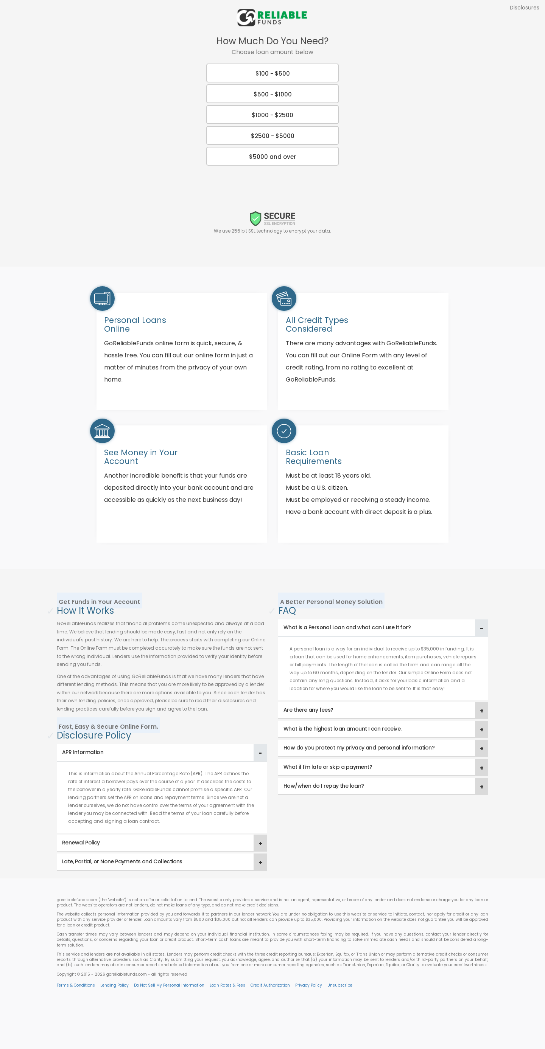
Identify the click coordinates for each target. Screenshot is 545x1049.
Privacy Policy (308, 985)
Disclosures (524, 7)
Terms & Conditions (76, 985)
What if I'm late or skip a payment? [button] (327, 767)
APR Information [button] (82, 752)
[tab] (162, 752)
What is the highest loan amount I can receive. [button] (342, 728)
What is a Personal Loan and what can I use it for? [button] (347, 627)
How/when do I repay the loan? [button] (323, 786)
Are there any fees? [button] (308, 710)
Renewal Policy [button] (81, 842)
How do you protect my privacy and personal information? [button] (358, 747)
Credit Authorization (270, 985)
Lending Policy (114, 985)
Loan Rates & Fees (227, 985)
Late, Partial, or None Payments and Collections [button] (122, 861)
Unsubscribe (339, 985)
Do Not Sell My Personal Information (169, 985)
